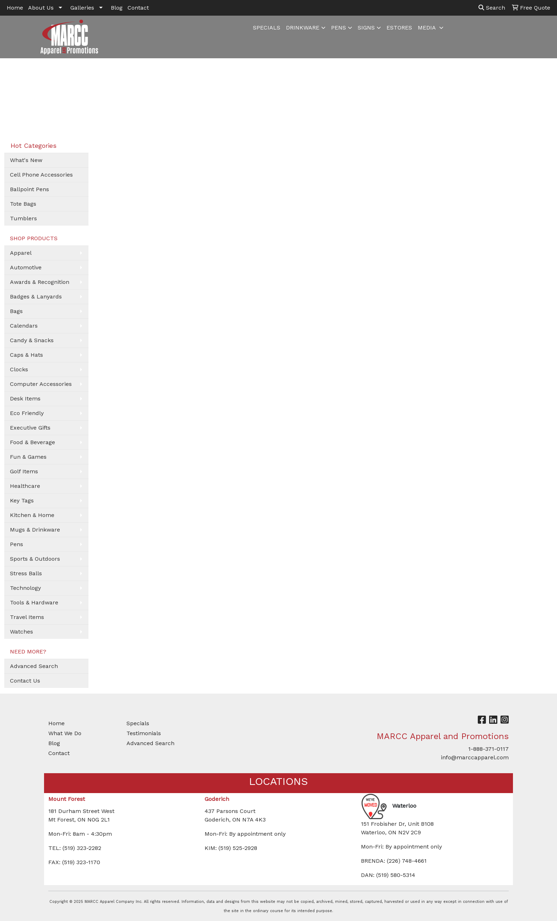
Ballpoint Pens (29, 189)
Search (491, 7)
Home (15, 7)
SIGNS (366, 27)
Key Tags (22, 500)
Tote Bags (23, 203)
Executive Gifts (30, 427)
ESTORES (399, 27)
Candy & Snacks (32, 340)
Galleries (82, 7)
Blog (117, 7)
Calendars (24, 325)
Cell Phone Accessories (41, 174)
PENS (338, 27)
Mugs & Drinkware (35, 529)
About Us (41, 7)
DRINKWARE (302, 27)
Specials (137, 723)
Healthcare (25, 486)
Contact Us (25, 680)
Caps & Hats (26, 354)
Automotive (26, 267)
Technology (25, 588)
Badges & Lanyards (36, 296)
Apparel (21, 252)
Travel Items (27, 617)
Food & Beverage (32, 442)
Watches (21, 631)
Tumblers (23, 218)
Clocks (19, 369)
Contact (138, 7)
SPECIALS (266, 27)
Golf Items (24, 471)
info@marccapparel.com (475, 757)
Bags (16, 311)
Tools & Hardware (34, 602)
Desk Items (25, 398)
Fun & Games (28, 456)
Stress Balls (26, 573)
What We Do (64, 733)
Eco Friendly (27, 413)
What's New (26, 160)
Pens (16, 544)
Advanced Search (34, 666)
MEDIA (427, 27)
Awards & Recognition (39, 282)
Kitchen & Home (32, 515)
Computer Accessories (41, 384)
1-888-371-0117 (488, 748)
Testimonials (143, 733)
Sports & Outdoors (35, 558)
